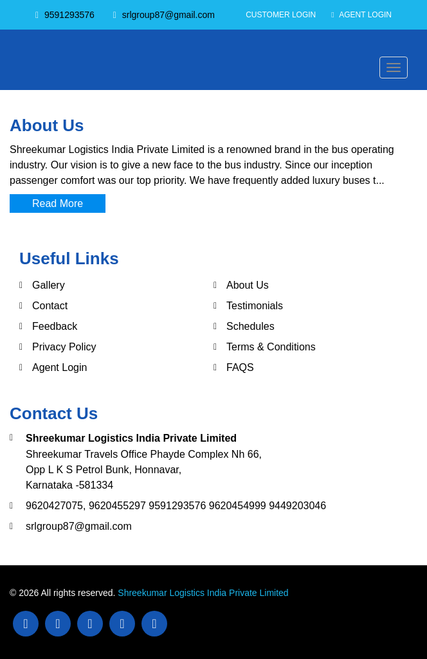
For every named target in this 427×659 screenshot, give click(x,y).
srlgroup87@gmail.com (79, 526)
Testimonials (254, 305)
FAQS (240, 367)
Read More (57, 203)
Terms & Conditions (271, 346)
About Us (247, 285)
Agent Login (361, 14)
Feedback (54, 326)
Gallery (48, 285)
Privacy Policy (64, 346)
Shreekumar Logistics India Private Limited (203, 593)
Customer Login (281, 14)
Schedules (250, 326)
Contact (50, 305)
